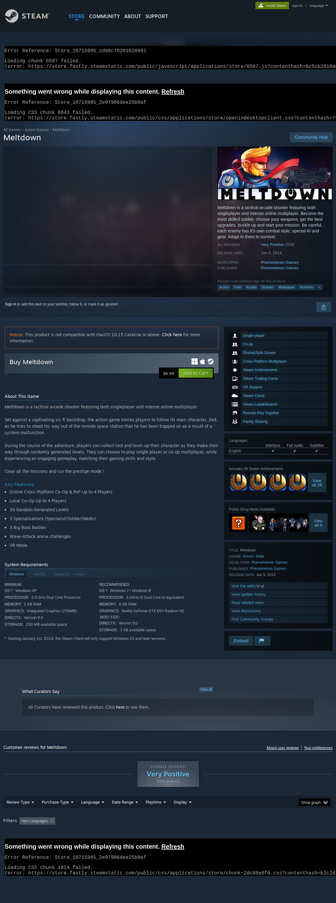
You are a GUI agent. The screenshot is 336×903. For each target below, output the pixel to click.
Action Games (37, 137)
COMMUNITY (104, 16)
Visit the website (248, 593)
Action (224, 294)
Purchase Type (55, 809)
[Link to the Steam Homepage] (32, 21)
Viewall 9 (318, 530)
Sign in (10, 311)
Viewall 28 (317, 490)
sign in (297, 5)
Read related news (247, 610)
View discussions (246, 618)
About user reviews (283, 755)
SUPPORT (156, 16)
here (120, 714)
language (317, 5)
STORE (77, 16)
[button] (195, 380)
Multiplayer (287, 294)
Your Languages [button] (34, 828)
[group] (168, 829)
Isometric (307, 294)
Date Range (122, 809)
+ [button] (319, 294)
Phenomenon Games (279, 269)
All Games (12, 137)
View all (206, 697)
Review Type (18, 809)
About (132, 16)
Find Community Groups (252, 626)
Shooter (268, 294)
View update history (248, 601)
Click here (172, 341)
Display (180, 809)
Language (90, 809)
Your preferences (318, 755)
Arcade (251, 294)
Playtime (153, 809)
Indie (237, 294)
